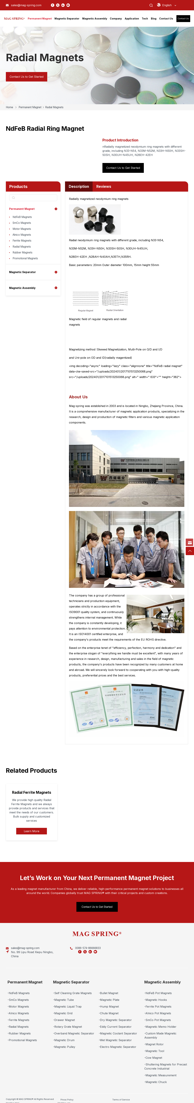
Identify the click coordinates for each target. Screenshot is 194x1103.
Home (10, 107)
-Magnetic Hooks (155, 995)
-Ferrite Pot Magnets (157, 1002)
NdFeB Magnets (23, 217)
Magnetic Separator (23, 277)
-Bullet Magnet (108, 988)
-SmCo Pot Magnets (157, 1015)
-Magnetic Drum (63, 1035)
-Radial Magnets (18, 1022)
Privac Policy (67, 1094)
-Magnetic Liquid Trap (67, 1002)
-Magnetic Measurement (160, 1070)
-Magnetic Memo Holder (160, 1022)
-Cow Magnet (153, 1053)
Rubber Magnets (23, 256)
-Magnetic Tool (154, 1046)
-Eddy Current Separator (115, 1022)
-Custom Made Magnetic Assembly (160, 1031)
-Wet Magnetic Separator (115, 1035)
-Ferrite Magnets (18, 1015)
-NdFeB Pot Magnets (158, 988)
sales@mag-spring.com (26, 5)
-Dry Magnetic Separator (115, 1015)
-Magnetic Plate (109, 995)
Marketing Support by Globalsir (170, 1096)
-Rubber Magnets (19, 1028)
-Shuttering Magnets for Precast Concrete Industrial (165, 1062)
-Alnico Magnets (18, 1008)
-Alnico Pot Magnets (157, 1008)
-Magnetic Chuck (155, 1077)
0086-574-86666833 (70, 947)
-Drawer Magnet (64, 1015)
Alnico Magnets (23, 237)
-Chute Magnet (108, 1008)
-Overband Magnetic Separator (73, 1028)
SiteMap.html (116, 1094)
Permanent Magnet (31, 107)
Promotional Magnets (27, 263)
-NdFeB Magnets (19, 988)
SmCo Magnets (23, 224)
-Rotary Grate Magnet (67, 1022)
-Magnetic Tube (63, 995)
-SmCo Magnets (18, 995)
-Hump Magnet (109, 1002)
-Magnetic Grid (62, 1008)
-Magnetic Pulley (64, 1042)
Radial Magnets (58, 107)
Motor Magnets (23, 230)
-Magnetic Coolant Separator (118, 1028)
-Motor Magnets (18, 1002)
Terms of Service (94, 1094)
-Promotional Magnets (22, 1035)
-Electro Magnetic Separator (117, 1042)
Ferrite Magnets (23, 243)
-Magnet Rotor (154, 1039)
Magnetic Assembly (22, 292)
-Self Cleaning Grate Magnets (72, 988)
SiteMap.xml (140, 1094)
